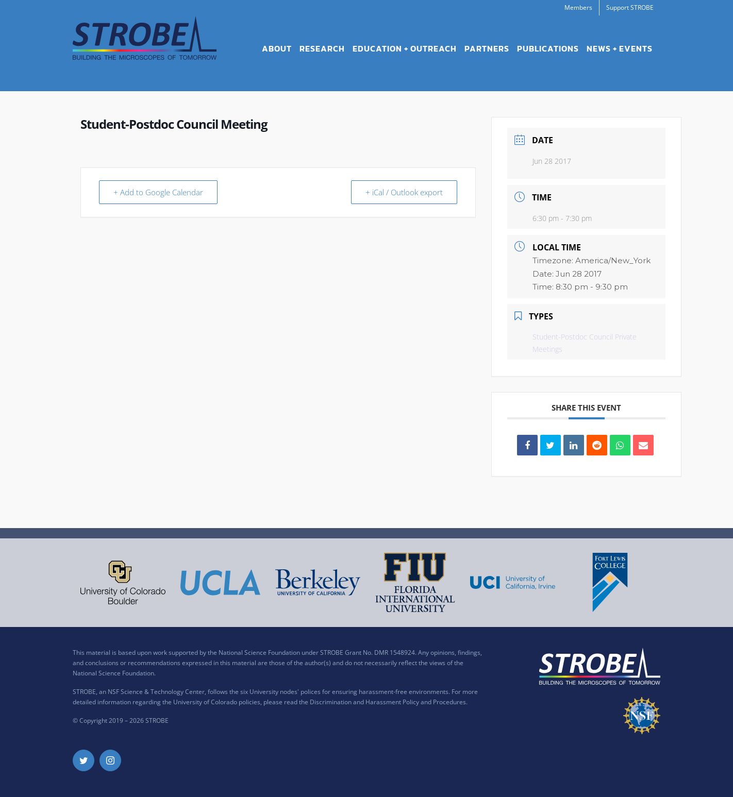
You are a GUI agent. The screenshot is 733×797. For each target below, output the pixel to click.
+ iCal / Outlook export (403, 192)
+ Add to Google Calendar (159, 192)
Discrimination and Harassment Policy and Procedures (388, 702)
